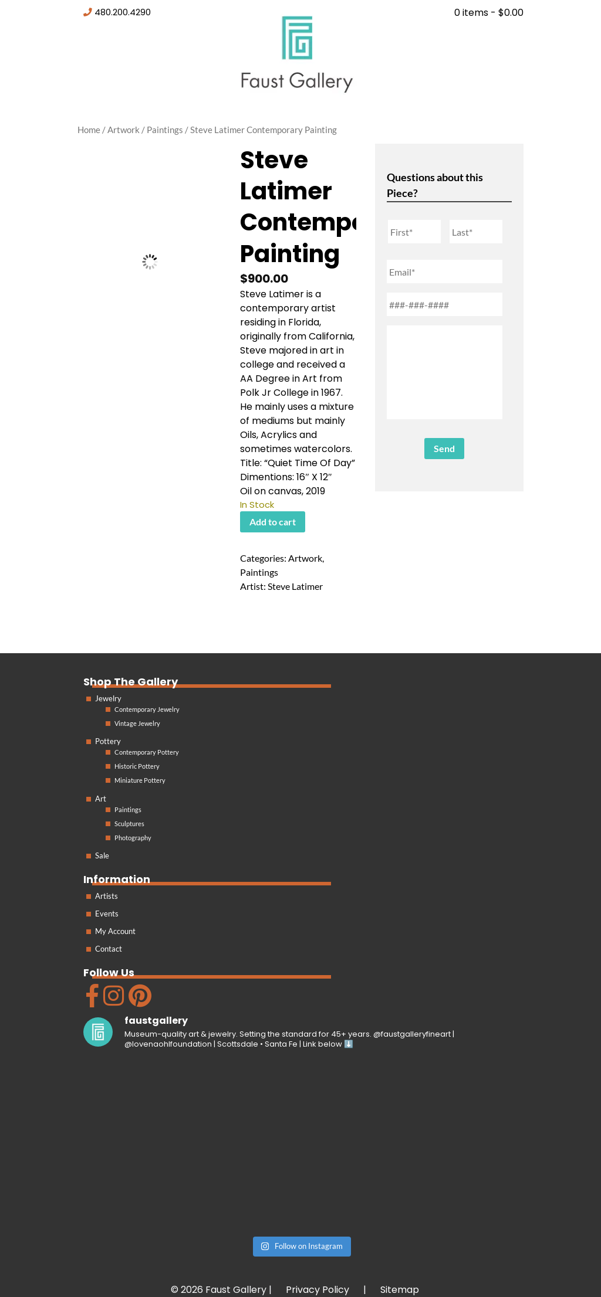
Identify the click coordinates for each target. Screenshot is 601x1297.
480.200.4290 (122, 12)
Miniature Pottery (140, 780)
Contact (108, 948)
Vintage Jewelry (137, 723)
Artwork (123, 129)
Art (100, 798)
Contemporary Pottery (146, 752)
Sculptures (129, 823)
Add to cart (272, 521)
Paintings (165, 129)
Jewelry (108, 698)
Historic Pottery (137, 766)
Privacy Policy (317, 1289)
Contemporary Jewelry (147, 709)
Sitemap (399, 1289)
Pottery (108, 741)
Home (88, 129)
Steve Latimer (295, 586)
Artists (106, 896)
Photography (132, 837)
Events (107, 913)
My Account (115, 931)
